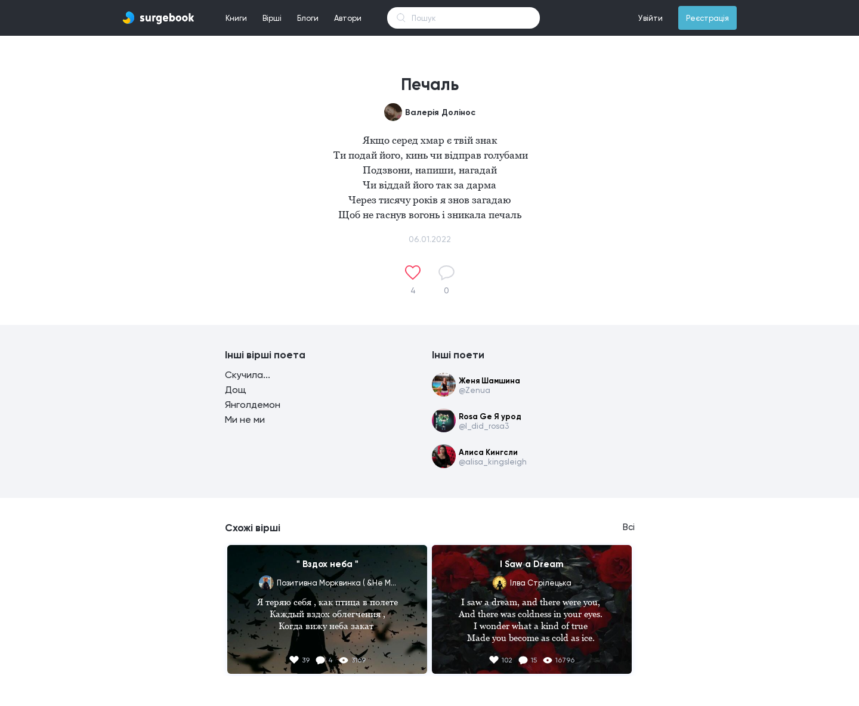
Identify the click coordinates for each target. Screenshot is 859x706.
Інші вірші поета (265, 355)
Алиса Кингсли (488, 452)
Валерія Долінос (440, 112)
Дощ (235, 389)
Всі (629, 527)
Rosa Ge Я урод (490, 416)
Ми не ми (245, 419)
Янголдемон (252, 404)
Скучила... (247, 374)
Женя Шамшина (489, 380)
